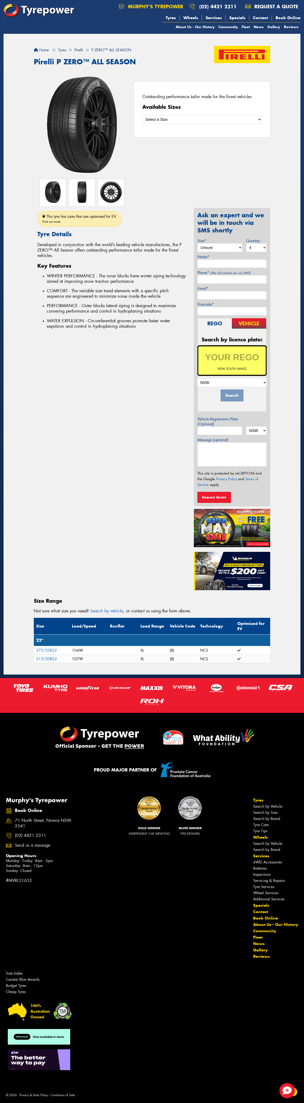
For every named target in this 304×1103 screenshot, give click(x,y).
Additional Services (268, 899)
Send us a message (32, 845)
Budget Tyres (16, 985)
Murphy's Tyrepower (151, 6)
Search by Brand (266, 818)
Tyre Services (263, 886)
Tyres (171, 17)
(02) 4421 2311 (218, 6)
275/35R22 (46, 650)
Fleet (246, 27)
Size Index (14, 973)
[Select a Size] (202, 119)
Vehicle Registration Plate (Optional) (217, 422)
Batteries (260, 868)
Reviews (291, 27)
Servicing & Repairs (269, 880)
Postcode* (205, 304)
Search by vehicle (106, 611)
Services (214, 17)
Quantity (253, 240)
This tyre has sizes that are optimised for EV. (79, 219)
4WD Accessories (267, 862)
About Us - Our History (195, 27)
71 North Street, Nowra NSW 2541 (43, 823)
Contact (260, 17)
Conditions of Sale (63, 1095)
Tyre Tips (260, 830)
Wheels (190, 17)
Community (228, 27)
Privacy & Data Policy (33, 1095)
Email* (202, 288)
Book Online (288, 17)
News (259, 27)
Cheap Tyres (16, 991)
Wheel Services (265, 892)
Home (41, 50)
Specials (237, 17)
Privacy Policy (226, 479)
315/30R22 (46, 658)
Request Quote (214, 497)
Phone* (224, 272)
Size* (201, 240)
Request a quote (271, 6)
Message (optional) (212, 439)
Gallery (273, 27)
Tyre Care (261, 824)
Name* (203, 256)
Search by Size (265, 812)
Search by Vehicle (267, 806)
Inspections (262, 874)
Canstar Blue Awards (22, 979)
